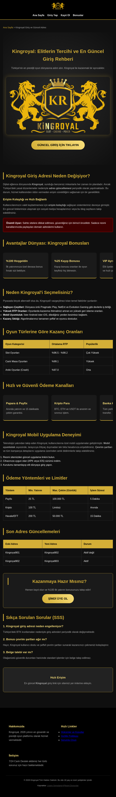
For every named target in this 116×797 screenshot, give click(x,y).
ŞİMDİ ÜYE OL (58, 598)
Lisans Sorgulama (55, 785)
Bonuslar (78, 15)
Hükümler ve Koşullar (72, 732)
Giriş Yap (52, 15)
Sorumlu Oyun (68, 740)
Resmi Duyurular (71, 785)
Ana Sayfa (38, 15)
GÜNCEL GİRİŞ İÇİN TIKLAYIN (58, 145)
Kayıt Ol (65, 15)
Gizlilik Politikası (69, 736)
